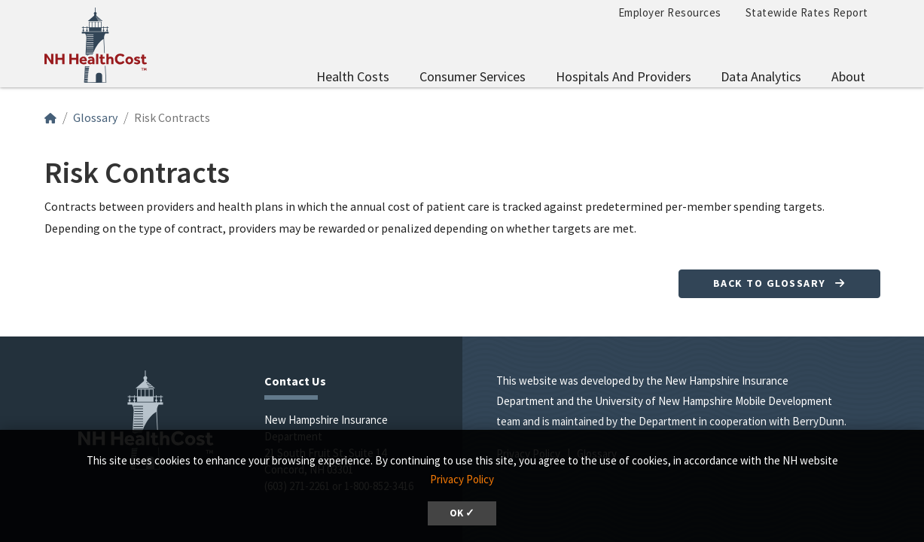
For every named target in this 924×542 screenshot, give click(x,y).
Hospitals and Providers (623, 76)
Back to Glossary (779, 283)
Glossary (95, 117)
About (848, 76)
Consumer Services (472, 76)
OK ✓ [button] (462, 513)
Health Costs (352, 76)
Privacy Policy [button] (462, 479)
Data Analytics (761, 76)
